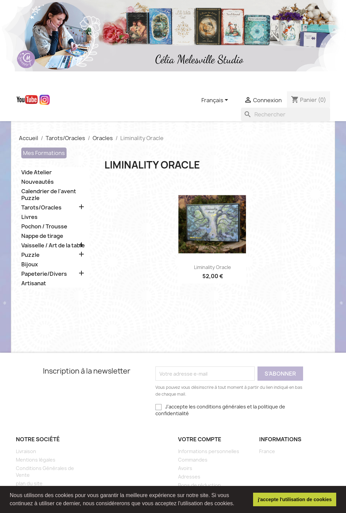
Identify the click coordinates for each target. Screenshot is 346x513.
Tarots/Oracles (41, 207)
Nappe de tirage (42, 236)
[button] (237, 504)
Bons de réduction (199, 485)
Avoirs (185, 468)
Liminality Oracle (212, 267)
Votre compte (199, 439)
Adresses (189, 476)
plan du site (29, 483)
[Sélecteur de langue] (215, 100)
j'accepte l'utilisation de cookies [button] (295, 499)
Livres (29, 217)
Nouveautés (37, 181)
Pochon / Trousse (44, 226)
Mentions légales (35, 459)
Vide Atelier (36, 172)
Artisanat (33, 283)
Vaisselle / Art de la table (53, 245)
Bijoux (29, 264)
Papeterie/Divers (44, 273)
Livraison (26, 451)
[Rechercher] (285, 114)
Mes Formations (44, 153)
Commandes (192, 459)
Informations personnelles (208, 451)
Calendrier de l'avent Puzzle (48, 195)
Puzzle (30, 255)
